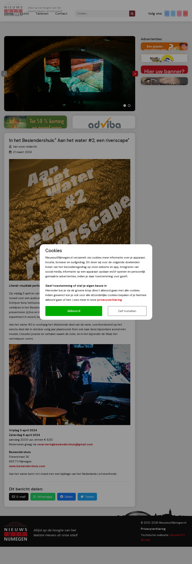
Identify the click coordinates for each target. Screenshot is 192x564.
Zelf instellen (127, 311)
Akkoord (73, 311)
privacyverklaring (109, 300)
